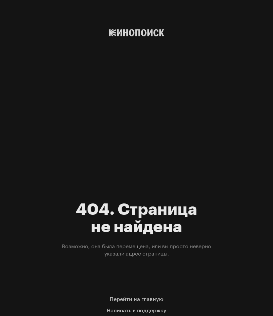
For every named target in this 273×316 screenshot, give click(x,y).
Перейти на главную (136, 299)
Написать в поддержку (136, 310)
